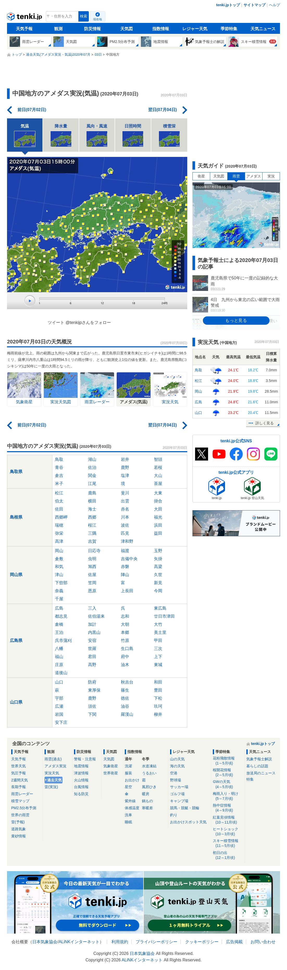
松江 (59, 493)
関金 (92, 475)
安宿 (92, 640)
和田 (158, 682)
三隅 (92, 533)
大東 (158, 493)
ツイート (56, 322)
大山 (158, 475)
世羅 (92, 648)
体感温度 (132, 808)
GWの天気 (228, 784)
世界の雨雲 (20, 815)
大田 (158, 509)
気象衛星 (110, 766)
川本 (125, 517)
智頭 (158, 459)
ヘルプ (274, 5)
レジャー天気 (194, 29)
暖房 (145, 794)
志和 (125, 616)
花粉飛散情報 (228, 761)
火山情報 (81, 780)
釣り (173, 815)
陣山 (125, 574)
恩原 (92, 591)
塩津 (125, 475)
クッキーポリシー (202, 942)
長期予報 (18, 787)
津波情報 (81, 773)
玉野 (158, 550)
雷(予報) (17, 822)
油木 (125, 664)
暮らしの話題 (257, 766)
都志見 (61, 616)
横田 (92, 501)
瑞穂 (59, 525)
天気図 (126, 29)
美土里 (160, 632)
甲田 (158, 640)
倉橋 (59, 624)
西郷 (92, 517)
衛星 (201, 176)
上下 (158, 656)
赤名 (125, 509)
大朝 (125, 624)
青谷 (59, 467)
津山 (59, 574)
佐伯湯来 (96, 616)
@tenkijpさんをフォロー (88, 322)
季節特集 (229, 29)
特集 (250, 779)
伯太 (59, 501)
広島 (59, 608)
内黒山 (94, 632)
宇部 (59, 698)
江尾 (92, 483)
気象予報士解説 (259, 759)
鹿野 (125, 467)
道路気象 (18, 829)
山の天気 (177, 759)
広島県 (16, 640)
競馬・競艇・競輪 (184, 808)
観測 (58, 29)
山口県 (16, 702)
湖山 (92, 459)
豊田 (158, 690)
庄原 (59, 664)
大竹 (158, 624)
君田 (92, 656)
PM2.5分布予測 (23, 808)
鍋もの (147, 801)
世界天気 (18, 766)
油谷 (125, 706)
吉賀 (92, 541)
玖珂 (158, 706)
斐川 (125, 493)
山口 (59, 682)
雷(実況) (51, 787)
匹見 (125, 533)
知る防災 (81, 794)
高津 (59, 541)
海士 (92, 509)
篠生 (125, 690)
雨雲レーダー (22, 794)
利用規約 (119, 942)
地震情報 (81, 766)
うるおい (149, 773)
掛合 (158, 501)
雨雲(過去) (53, 759)
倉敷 (59, 559)
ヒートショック (228, 832)
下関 (92, 714)
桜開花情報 (228, 772)
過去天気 (54, 780)
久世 (158, 574)
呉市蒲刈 (63, 640)
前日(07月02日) (31, 109)
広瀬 (59, 706)
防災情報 (92, 29)
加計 (92, 624)
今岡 (158, 591)
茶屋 (158, 483)
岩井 (125, 459)
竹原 (125, 640)
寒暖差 (147, 808)
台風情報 (81, 787)
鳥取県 (16, 471)
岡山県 (16, 574)
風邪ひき (149, 787)
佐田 (59, 509)
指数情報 (160, 29)
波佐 (125, 525)
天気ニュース (263, 29)
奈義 (59, 591)
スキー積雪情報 (228, 843)
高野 (92, 664)
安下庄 (61, 722)
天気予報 (24, 29)
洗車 (128, 815)
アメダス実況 (55, 766)
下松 (158, 698)
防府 (92, 682)
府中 (125, 656)
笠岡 (92, 582)
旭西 (92, 566)
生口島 (127, 648)
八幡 (59, 648)
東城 (158, 664)
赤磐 (125, 566)
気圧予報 (18, 773)
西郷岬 (61, 517)
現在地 (97, 19)
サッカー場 (179, 787)
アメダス (253, 176)
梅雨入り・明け (228, 796)
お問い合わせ (263, 942)
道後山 (61, 673)
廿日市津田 (164, 616)
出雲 (125, 501)
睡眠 (128, 822)
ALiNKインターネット (79, 942)
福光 (158, 517)
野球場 (175, 780)
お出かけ (132, 780)
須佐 (92, 706)
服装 (128, 773)
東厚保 (94, 690)
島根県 (16, 517)
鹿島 (92, 493)
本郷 (125, 632)
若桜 (158, 467)
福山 (59, 656)
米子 (59, 483)
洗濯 (128, 766)
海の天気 (177, 766)
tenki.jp (25, 17)
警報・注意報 (85, 759)
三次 (158, 648)
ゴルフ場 (177, 794)
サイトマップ (254, 5)
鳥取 (59, 459)
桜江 (92, 525)
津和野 (127, 541)
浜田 (158, 525)
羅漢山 (127, 714)
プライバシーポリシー (156, 942)
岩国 (59, 714)
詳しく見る (264, 423)
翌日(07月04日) (162, 109)
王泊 (59, 632)
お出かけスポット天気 (188, 822)
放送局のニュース (261, 773)
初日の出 (228, 855)
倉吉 (59, 475)
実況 (271, 176)
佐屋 (92, 574)
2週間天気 (19, 780)
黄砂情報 (18, 836)
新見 (158, 582)
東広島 (160, 608)
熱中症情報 (228, 808)
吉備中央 (129, 559)
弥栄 (59, 533)
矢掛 (158, 559)
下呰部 (61, 582)
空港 (173, 773)
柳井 (158, 714)
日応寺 (94, 550)
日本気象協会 (44, 942)
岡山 (59, 550)
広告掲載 (234, 942)
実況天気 (52, 773)
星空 (128, 787)
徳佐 (125, 698)
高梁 (158, 566)
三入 (92, 608)
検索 (83, 16)
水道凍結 (149, 766)
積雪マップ (20, 801)
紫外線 (130, 801)
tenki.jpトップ (228, 5)
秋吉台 (127, 682)
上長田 (127, 591)
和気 (59, 566)
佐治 (92, 467)
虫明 (92, 559)
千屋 (59, 599)
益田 (158, 533)
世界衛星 (110, 773)
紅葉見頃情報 (228, 820)
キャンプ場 (179, 801)
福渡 (125, 550)
